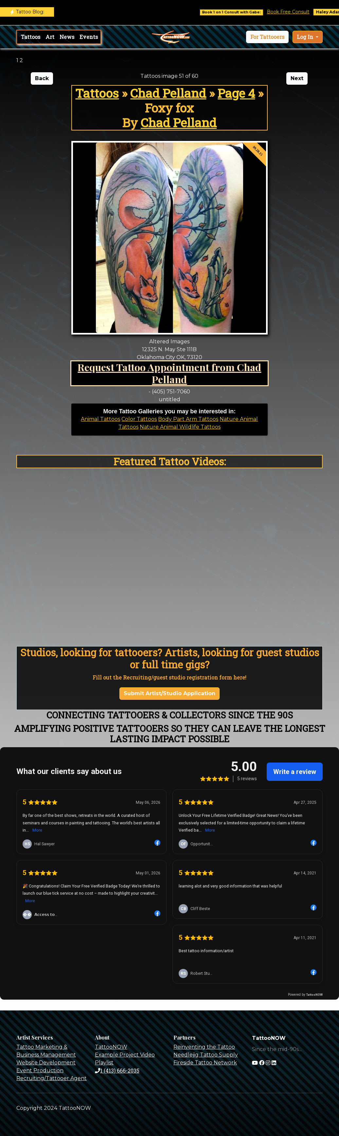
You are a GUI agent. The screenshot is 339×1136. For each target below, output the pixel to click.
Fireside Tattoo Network (205, 1062)
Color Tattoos (139, 419)
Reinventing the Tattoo (204, 1047)
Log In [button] (305, 36)
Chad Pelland (168, 93)
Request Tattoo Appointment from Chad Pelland (169, 373)
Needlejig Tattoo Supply (205, 1055)
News (67, 36)
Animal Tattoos (100, 419)
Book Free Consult (293, 12)
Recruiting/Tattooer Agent (51, 1078)
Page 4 (236, 93)
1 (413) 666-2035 (117, 1070)
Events (89, 36)
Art (49, 36)
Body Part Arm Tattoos (188, 419)
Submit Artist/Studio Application (169, 693)
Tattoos (30, 36)
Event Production (39, 1070)
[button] (267, 37)
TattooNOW (111, 1047)
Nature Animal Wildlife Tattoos (180, 427)
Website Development (46, 1062)
